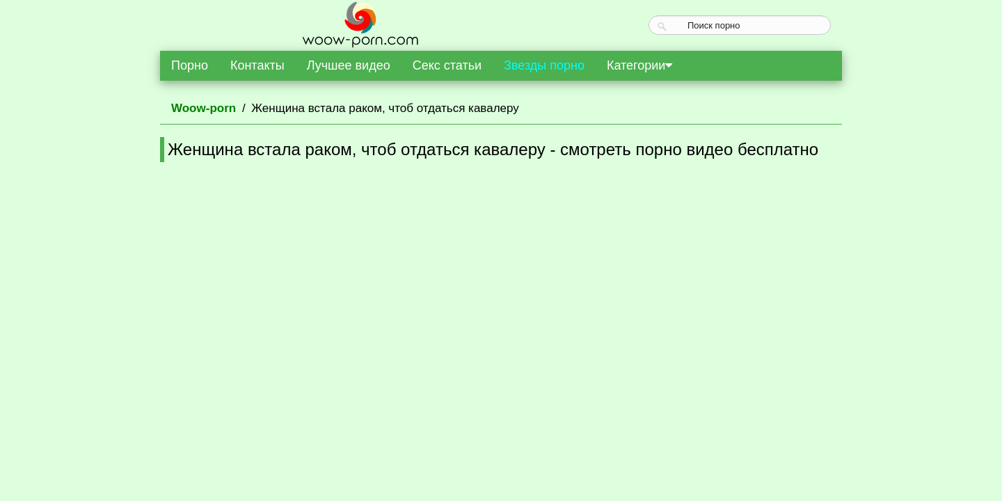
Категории (639, 65)
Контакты (257, 65)
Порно (189, 65)
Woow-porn (203, 108)
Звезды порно (544, 65)
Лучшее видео (348, 65)
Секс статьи (447, 65)
